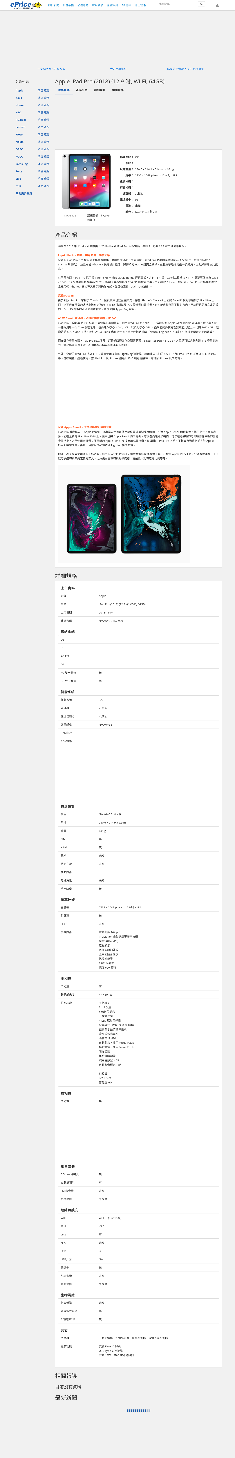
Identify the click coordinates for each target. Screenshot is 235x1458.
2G (62, 639)
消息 (40, 90)
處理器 (65, 708)
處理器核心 (68, 716)
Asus (19, 98)
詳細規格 (100, 90)
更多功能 (66, 1284)
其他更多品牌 (24, 193)
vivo (18, 178)
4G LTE (65, 656)
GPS (63, 1234)
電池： (129, 205)
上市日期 (66, 612)
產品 (47, 90)
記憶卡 (65, 1267)
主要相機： (127, 181)
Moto (19, 134)
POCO (19, 156)
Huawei (21, 119)
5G (62, 664)
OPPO (19, 149)
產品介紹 (82, 90)
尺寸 (63, 822)
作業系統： (127, 157)
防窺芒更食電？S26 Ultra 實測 (185, 69)
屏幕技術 (66, 932)
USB (63, 1251)
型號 (63, 604)
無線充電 (66, 880)
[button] (217, 5)
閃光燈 (65, 986)
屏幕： (129, 175)
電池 (63, 855)
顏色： (129, 212)
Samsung (22, 164)
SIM (63, 839)
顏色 (63, 814)
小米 (18, 186)
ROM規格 (67, 741)
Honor (20, 105)
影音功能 (66, 1199)
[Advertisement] (138, 122)
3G (62, 648)
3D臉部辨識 (68, 1319)
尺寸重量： (127, 169)
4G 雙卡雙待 (68, 672)
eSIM (64, 847)
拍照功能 (66, 1003)
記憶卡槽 (66, 1276)
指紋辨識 (66, 1302)
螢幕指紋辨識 (69, 1311)
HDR (63, 924)
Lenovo (20, 127)
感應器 (65, 1338)
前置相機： (127, 187)
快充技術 (66, 872)
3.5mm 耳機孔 (70, 1174)
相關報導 (118, 90)
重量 (63, 831)
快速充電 (66, 864)
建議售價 (66, 621)
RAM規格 (66, 733)
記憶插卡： (127, 199)
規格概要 (64, 90)
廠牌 (63, 596)
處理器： (128, 193)
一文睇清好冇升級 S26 (51, 69)
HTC (18, 112)
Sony (19, 171)
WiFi (63, 1218)
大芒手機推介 (118, 69)
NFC (63, 1242)
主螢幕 (65, 907)
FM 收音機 (67, 1191)
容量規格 (66, 724)
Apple (19, 90)
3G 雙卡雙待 (68, 681)
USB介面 (66, 1259)
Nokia (20, 142)
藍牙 (63, 1226)
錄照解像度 (68, 994)
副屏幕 (65, 915)
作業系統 (66, 699)
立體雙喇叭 (68, 1182)
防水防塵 (66, 889)
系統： (129, 163)
